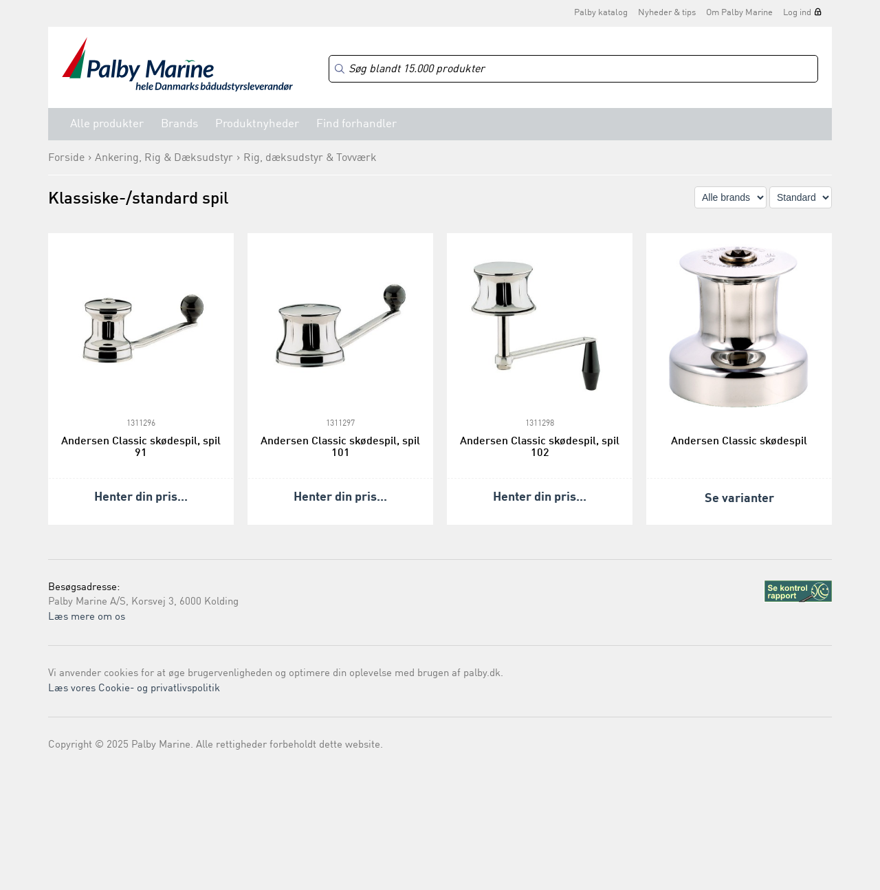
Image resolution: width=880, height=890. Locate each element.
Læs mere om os (86, 617)
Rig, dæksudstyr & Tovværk (310, 158)
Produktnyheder (257, 124)
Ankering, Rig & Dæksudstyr (164, 158)
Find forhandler (356, 124)
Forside (66, 158)
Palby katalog (601, 12)
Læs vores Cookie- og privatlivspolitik (134, 689)
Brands (179, 124)
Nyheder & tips (667, 12)
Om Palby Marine (739, 12)
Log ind (797, 12)
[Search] (573, 69)
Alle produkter (107, 124)
